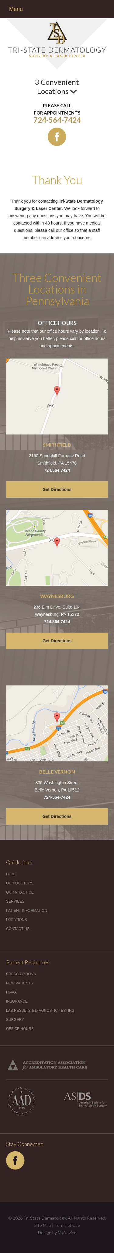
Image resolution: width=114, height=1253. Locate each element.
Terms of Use (67, 1225)
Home (11, 874)
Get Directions (57, 489)
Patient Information (26, 910)
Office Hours (20, 1029)
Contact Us (17, 929)
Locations (16, 920)
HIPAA (11, 992)
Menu (16, 9)
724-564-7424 (57, 119)
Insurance (17, 1001)
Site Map (42, 1225)
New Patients (19, 983)
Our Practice (20, 892)
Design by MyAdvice (57, 1232)
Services (15, 901)
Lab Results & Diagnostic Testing (40, 1010)
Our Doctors (19, 883)
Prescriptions (21, 974)
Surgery (15, 1020)
